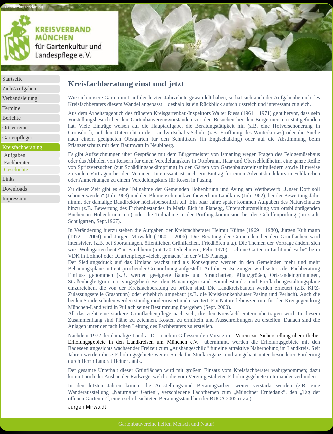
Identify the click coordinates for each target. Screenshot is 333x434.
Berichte (11, 118)
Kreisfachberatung (22, 147)
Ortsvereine (15, 128)
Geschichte (16, 169)
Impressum (14, 198)
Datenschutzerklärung (24, 6)
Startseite (12, 79)
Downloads (14, 189)
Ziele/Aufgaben (19, 88)
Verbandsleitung (19, 98)
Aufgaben (14, 155)
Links (8, 179)
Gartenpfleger (17, 137)
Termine (11, 108)
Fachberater (17, 162)
